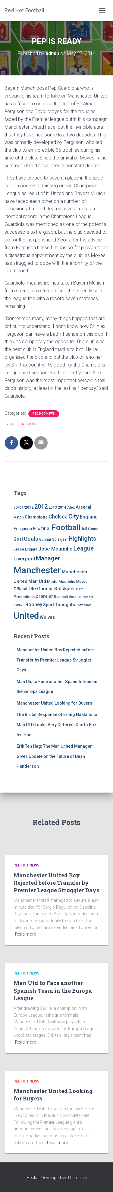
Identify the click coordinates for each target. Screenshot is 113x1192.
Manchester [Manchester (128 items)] (37, 570)
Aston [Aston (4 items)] (19, 517)
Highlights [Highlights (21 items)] (82, 538)
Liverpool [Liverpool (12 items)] (24, 559)
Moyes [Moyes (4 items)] (81, 582)
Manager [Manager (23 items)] (48, 558)
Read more (25, 934)
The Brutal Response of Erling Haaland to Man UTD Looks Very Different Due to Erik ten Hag (57, 724)
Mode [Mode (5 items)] (52, 581)
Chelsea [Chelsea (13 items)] (58, 517)
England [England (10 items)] (89, 517)
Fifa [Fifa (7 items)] (36, 528)
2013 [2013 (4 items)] (53, 507)
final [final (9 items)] (46, 528)
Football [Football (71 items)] (66, 527)
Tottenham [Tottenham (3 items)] (84, 605)
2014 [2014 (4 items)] (62, 507)
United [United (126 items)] (26, 616)
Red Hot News (44, 413)
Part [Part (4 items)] (79, 589)
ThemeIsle (77, 1177)
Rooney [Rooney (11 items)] (33, 604)
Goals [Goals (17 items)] (31, 539)
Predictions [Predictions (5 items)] (24, 597)
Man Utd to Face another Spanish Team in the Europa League (53, 990)
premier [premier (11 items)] (44, 596)
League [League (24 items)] (84, 548)
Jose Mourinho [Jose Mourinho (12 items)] (55, 549)
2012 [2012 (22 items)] (41, 506)
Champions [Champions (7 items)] (36, 517)
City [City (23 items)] (73, 516)
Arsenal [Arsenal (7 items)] (83, 507)
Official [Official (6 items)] (20, 588)
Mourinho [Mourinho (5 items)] (66, 581)
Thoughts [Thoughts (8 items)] (65, 604)
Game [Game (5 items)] (93, 529)
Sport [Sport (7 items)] (48, 604)
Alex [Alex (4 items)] (71, 507)
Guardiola (26, 423)
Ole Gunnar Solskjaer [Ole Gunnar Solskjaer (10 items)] (51, 589)
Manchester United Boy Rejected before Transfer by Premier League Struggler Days (56, 659)
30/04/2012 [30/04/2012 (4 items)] (23, 507)
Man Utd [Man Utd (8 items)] (37, 581)
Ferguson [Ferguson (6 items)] (23, 528)
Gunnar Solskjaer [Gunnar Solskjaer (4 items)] (53, 539)
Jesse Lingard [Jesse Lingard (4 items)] (25, 549)
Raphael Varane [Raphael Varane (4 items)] (67, 597)
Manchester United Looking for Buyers (54, 703)
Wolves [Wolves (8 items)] (47, 617)
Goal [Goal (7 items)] (18, 539)
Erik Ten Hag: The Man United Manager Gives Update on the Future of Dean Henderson (54, 756)
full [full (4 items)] (84, 529)
